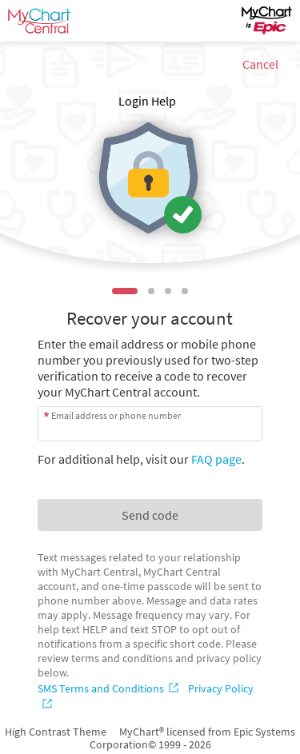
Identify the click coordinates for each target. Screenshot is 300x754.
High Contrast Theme (55, 731)
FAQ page (216, 459)
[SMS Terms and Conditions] (110, 688)
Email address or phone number (116, 415)
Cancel (260, 64)
